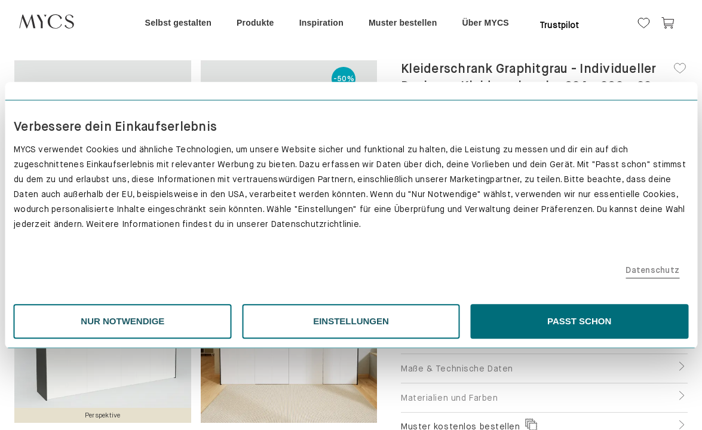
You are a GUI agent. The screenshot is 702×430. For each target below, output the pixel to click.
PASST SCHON (488, 327)
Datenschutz (515, 276)
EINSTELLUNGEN (351, 327)
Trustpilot (559, 25)
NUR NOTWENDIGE (214, 327)
